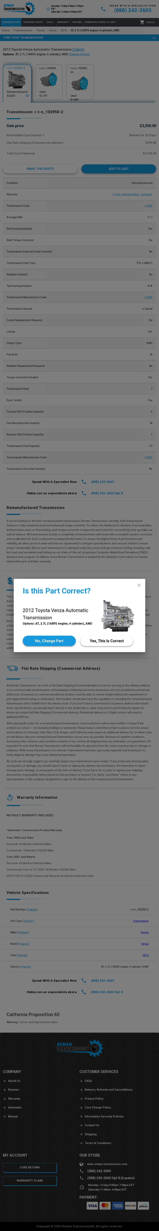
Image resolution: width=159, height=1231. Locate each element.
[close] (139, 585)
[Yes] (106, 641)
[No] (49, 641)
